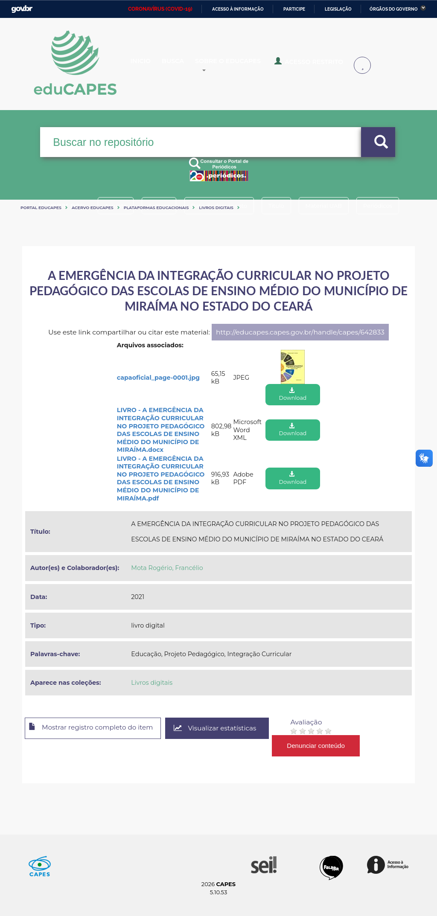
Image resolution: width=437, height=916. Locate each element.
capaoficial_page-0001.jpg (158, 377)
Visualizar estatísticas (226, 728)
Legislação (338, 9)
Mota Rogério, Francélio (167, 568)
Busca (186, 66)
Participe (294, 9)
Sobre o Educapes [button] (250, 66)
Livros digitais (216, 207)
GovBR (21, 9)
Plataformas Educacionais (156, 207)
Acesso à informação (238, 9)
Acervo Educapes (93, 207)
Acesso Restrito (324, 64)
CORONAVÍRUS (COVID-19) (160, 9)
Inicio (147, 66)
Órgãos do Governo (394, 9)
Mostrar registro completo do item (96, 728)
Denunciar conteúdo (329, 745)
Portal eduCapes (40, 207)
